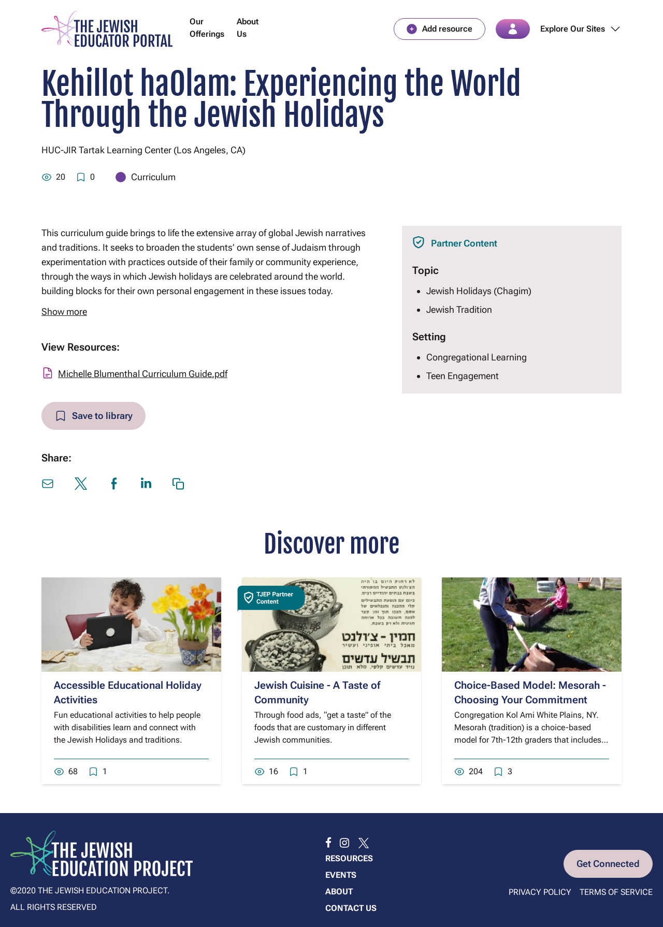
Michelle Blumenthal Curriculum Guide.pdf (142, 373)
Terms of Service (616, 892)
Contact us (351, 908)
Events (340, 875)
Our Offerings (207, 28)
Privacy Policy (540, 892)
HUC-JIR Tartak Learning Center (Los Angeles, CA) (143, 149)
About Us (247, 28)
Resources (349, 858)
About (339, 891)
